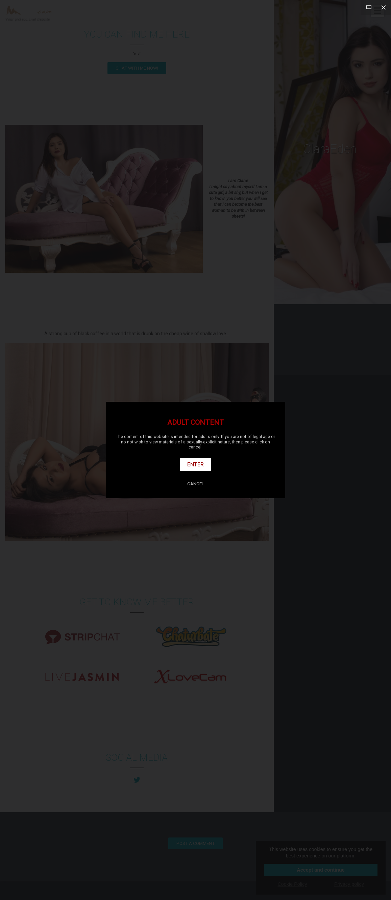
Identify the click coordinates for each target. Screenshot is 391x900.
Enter (195, 464)
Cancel (195, 483)
